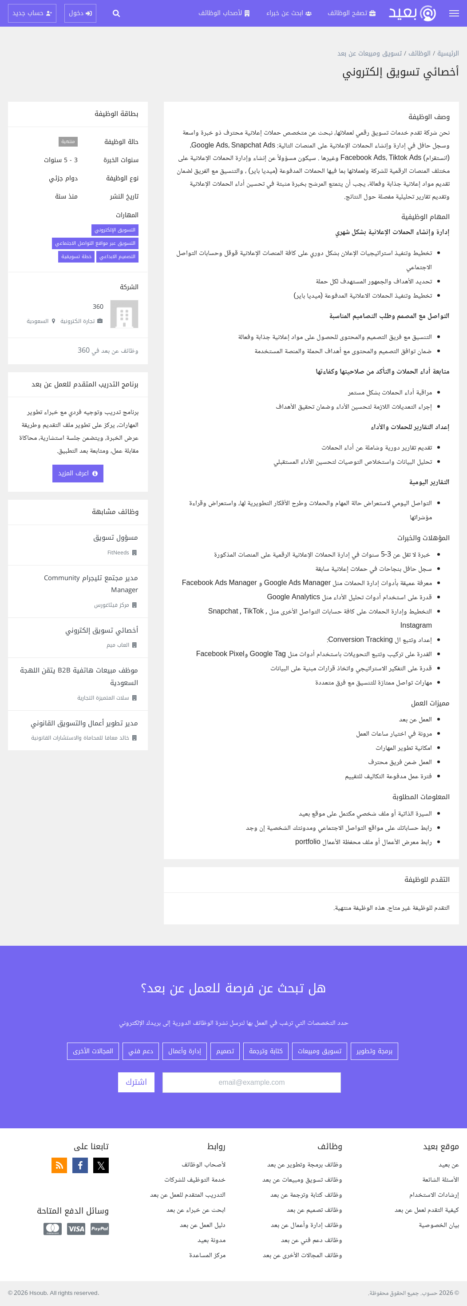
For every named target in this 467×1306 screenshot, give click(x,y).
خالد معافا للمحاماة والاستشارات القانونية (80, 738)
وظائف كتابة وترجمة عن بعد (306, 1195)
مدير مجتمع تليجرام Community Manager (91, 584)
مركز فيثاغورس (111, 605)
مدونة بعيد (212, 1240)
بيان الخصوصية (439, 1225)
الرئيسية (448, 53)
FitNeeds (118, 552)
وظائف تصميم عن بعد (314, 1210)
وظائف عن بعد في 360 (108, 351)
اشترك (136, 1082)
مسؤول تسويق (115, 537)
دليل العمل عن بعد (203, 1225)
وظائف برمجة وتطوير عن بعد (304, 1165)
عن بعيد (449, 1165)
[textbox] (311, 480)
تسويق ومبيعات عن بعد (369, 53)
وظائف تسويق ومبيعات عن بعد (302, 1180)
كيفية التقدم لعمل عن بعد (427, 1210)
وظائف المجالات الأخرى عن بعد (302, 1256)
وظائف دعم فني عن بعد (311, 1240)
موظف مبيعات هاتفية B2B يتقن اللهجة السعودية (79, 676)
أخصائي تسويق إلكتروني (101, 630)
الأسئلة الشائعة (440, 1180)
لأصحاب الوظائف (204, 1165)
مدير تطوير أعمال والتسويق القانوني (84, 723)
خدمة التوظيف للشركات (195, 1180)
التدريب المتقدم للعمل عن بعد (188, 1195)
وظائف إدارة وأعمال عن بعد (306, 1225)
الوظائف (419, 53)
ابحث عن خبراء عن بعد (196, 1210)
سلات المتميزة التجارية (103, 698)
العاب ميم (118, 645)
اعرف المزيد (78, 473)
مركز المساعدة (207, 1256)
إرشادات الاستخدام (434, 1195)
